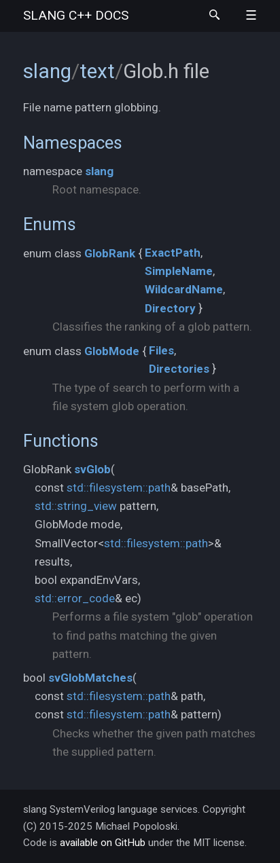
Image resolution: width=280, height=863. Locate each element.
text (97, 71)
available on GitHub (102, 843)
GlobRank (109, 253)
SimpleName (179, 271)
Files (161, 350)
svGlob (92, 469)
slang (75, 15)
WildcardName (184, 289)
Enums (49, 224)
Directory (170, 308)
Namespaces (72, 142)
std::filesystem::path (119, 487)
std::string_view (76, 506)
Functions (61, 440)
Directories (179, 368)
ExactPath (172, 252)
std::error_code (75, 598)
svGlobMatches (90, 677)
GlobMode (111, 351)
